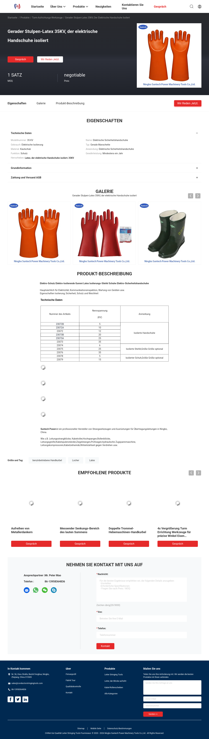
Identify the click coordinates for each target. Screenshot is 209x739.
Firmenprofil (71, 674)
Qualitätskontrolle (73, 686)
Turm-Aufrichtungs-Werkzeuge (47, 17)
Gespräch (20, 59)
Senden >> (153, 714)
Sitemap (80, 728)
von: (100, 612)
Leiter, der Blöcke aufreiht (115, 681)
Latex (92, 460)
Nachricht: (103, 574)
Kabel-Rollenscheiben (113, 687)
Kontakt (105, 646)
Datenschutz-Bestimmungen (119, 728)
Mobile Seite (96, 728)
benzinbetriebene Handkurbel (47, 460)
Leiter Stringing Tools (113, 674)
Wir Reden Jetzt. (50, 59)
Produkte (25, 17)
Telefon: (102, 628)
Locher (75, 460)
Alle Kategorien (111, 693)
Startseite (12, 17)
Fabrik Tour (70, 680)
